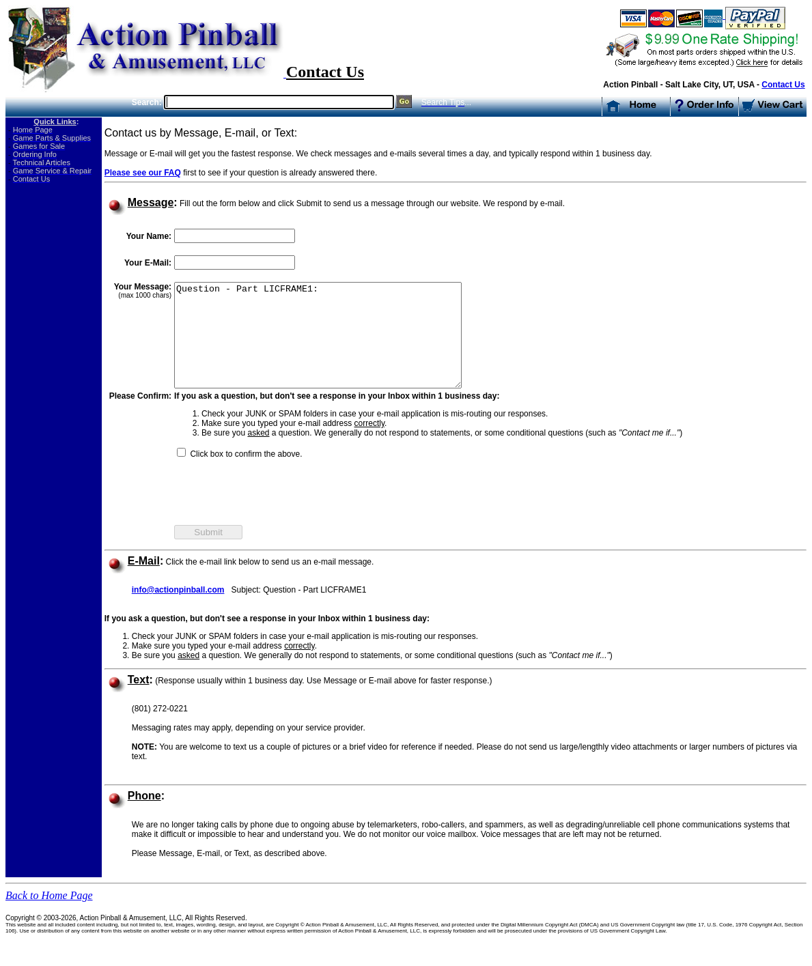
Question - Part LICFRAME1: (335, 345)
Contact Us (782, 84)
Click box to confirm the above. (245, 474)
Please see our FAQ (142, 172)
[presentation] (278, 515)
